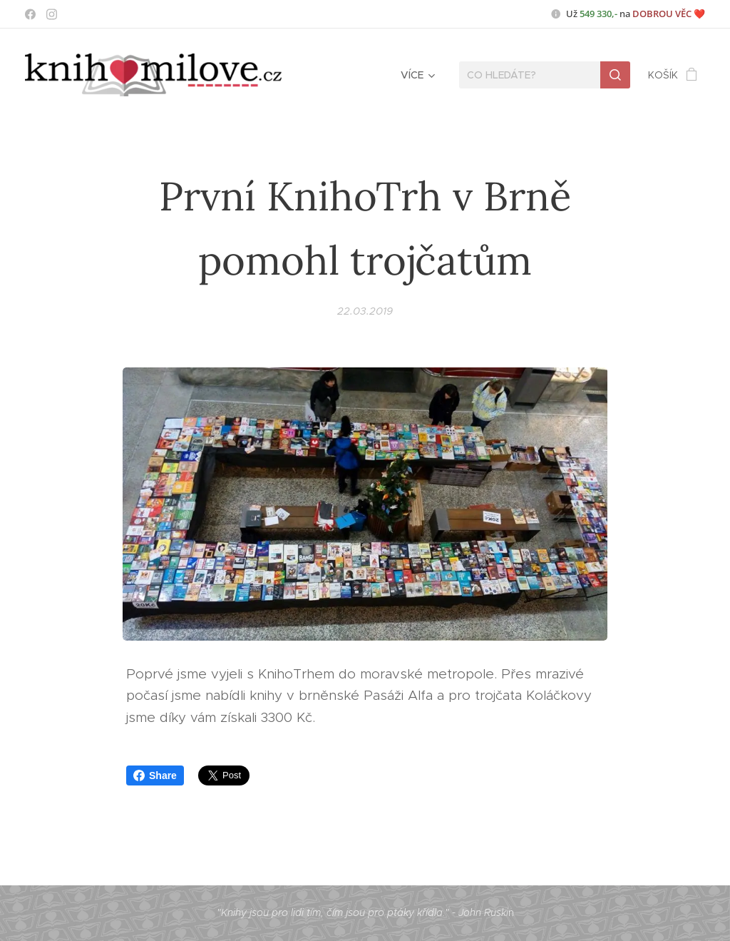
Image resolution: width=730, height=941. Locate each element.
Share (155, 775)
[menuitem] (417, 75)
